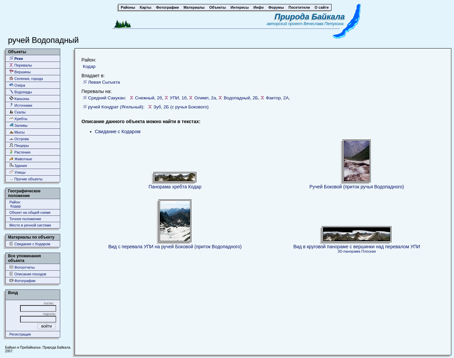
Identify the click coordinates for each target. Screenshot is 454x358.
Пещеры (19, 145)
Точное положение (25, 219)
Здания (18, 165)
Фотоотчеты (22, 267)
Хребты (18, 118)
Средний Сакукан (106, 97)
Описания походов (27, 274)
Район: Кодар (15, 204)
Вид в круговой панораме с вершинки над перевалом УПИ (356, 246)
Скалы (17, 112)
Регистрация (20, 334)
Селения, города (26, 78)
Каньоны (19, 98)
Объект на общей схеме (30, 212)
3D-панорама (349, 251)
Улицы (17, 172)
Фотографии (22, 280)
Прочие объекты (25, 179)
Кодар (89, 66)
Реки (16, 58)
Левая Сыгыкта (104, 82)
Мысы (17, 132)
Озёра (17, 85)
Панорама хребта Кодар (175, 186)
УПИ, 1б (178, 97)
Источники (20, 105)
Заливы (18, 125)
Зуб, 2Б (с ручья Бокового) (181, 106)
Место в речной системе (30, 225)
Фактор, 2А (277, 97)
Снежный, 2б (148, 97)
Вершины (20, 72)
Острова (19, 139)
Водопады (20, 92)
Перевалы (20, 65)
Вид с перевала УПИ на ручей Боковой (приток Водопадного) (175, 246)
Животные (20, 159)
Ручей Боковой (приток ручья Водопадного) (356, 186)
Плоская (368, 251)
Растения (19, 152)
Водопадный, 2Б (241, 97)
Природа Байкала (310, 16)
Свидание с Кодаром (29, 244)
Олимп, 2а (205, 97)
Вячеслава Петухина (323, 23)
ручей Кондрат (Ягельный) (115, 106)
